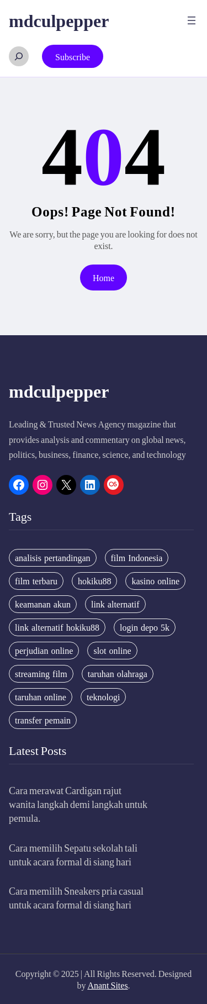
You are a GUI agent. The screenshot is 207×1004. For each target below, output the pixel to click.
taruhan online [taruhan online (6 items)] (40, 696)
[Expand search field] (19, 56)
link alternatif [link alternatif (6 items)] (115, 604)
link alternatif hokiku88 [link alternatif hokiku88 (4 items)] (57, 627)
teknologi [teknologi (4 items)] (103, 696)
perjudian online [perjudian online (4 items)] (44, 650)
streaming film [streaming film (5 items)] (41, 673)
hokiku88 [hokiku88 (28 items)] (94, 580)
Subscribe (72, 56)
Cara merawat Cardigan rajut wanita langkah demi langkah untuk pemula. (78, 804)
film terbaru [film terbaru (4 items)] (36, 580)
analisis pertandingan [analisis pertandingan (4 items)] (53, 557)
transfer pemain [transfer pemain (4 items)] (43, 720)
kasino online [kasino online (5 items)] (155, 580)
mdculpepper (59, 20)
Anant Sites (107, 985)
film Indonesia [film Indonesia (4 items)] (137, 557)
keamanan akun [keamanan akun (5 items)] (43, 604)
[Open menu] (191, 20)
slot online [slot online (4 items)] (112, 650)
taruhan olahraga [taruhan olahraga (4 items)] (117, 673)
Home (103, 277)
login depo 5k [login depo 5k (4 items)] (144, 627)
